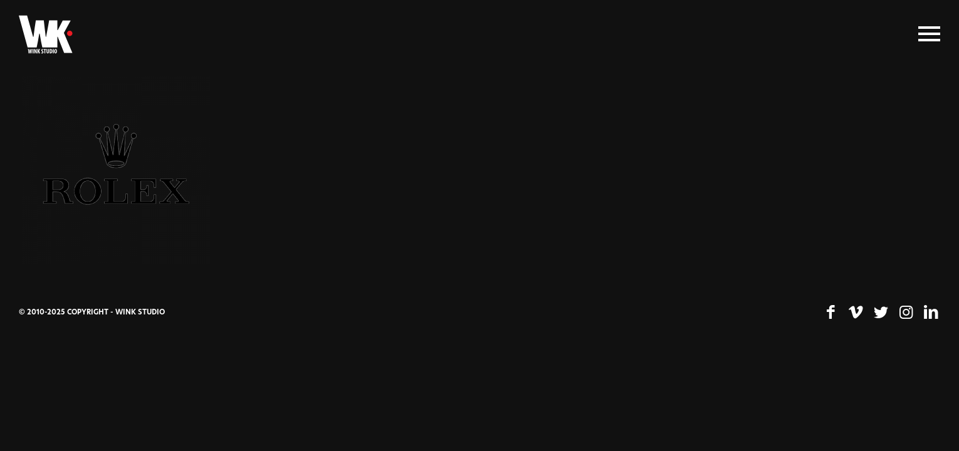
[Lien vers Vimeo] (855, 312)
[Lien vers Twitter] (880, 312)
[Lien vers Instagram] (905, 312)
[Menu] (929, 34)
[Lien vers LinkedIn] (930, 312)
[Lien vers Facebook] (830, 312)
